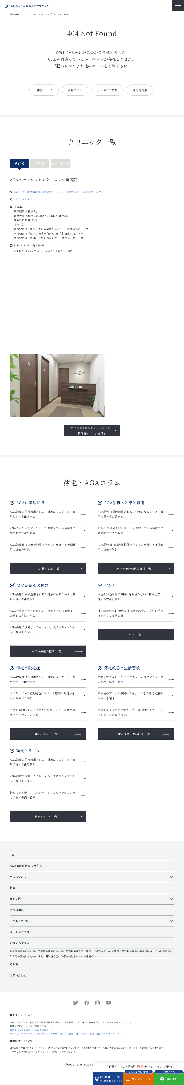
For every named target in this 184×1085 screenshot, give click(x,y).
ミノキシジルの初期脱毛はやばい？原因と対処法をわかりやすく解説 (43, 699)
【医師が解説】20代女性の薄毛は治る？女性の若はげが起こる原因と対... (131, 615)
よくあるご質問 (108, 90)
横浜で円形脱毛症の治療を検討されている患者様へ (67, 961)
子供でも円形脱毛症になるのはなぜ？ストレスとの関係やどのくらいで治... (43, 715)
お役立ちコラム (20, 948)
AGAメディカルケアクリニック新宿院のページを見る (90, 430)
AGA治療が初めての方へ (26, 870)
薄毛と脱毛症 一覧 (46, 738)
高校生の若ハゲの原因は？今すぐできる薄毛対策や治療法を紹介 (131, 699)
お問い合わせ (18, 980)
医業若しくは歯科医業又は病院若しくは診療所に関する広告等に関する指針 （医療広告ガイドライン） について (67, 1038)
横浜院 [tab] (39, 163)
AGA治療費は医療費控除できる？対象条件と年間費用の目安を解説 (43, 548)
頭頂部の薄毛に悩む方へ (52, 956)
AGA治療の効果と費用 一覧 (134, 570)
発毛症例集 (142, 90)
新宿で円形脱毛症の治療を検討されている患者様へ (143, 956)
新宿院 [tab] (19, 163)
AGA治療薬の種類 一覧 (46, 654)
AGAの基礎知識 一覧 (46, 570)
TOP (13, 859)
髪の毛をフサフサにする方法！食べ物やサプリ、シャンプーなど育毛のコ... (131, 715)
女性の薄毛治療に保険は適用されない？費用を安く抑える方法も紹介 (131, 598)
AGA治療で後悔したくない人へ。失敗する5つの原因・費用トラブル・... (43, 632)
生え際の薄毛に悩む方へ (24, 956)
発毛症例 (15, 904)
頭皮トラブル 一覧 (46, 821)
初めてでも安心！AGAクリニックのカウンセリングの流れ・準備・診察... (131, 682)
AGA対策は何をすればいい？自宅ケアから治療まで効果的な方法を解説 (43, 531)
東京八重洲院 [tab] (60, 163)
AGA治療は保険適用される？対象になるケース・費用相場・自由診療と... (43, 514)
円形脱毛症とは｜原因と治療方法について (90, 956)
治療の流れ (74, 90)
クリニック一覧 (19, 926)
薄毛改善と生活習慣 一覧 (134, 738)
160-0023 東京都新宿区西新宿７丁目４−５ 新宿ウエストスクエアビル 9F (58, 192)
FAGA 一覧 (134, 637)
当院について (42, 90)
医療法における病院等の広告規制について (31, 1034)
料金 (13, 893)
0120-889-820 (23, 199)
